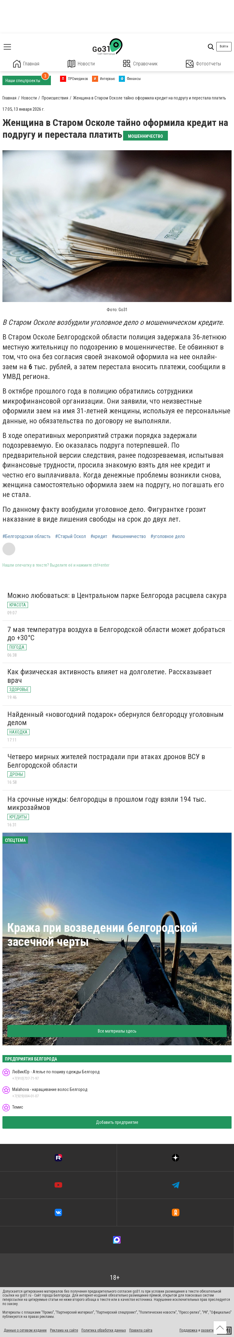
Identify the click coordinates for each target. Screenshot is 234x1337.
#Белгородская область (26, 536)
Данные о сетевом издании (25, 1330)
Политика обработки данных (103, 1330)
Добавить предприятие (117, 1122)
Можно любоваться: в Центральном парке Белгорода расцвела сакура (117, 595)
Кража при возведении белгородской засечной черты (102, 935)
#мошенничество (129, 536)
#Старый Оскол (70, 536)
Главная (26, 64)
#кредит (98, 536)
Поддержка (188, 1330)
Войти (224, 46)
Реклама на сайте (64, 1330)
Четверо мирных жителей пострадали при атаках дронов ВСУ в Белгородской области (106, 760)
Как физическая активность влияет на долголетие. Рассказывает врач (109, 676)
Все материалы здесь (117, 1031)
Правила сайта (140, 1330)
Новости (81, 64)
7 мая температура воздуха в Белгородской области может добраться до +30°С (116, 633)
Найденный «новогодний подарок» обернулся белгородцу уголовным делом (115, 718)
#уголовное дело (168, 536)
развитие (208, 1330)
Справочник (140, 64)
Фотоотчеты (203, 64)
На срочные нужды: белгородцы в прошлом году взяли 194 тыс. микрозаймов (106, 803)
